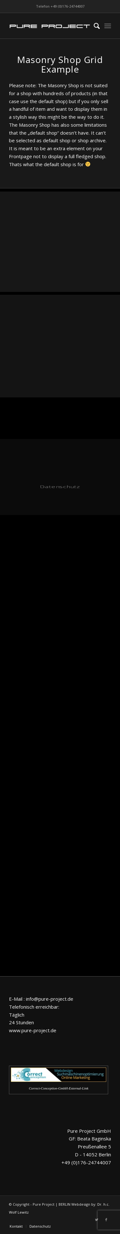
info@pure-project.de (49, 999)
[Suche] (93, 26)
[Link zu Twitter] (96, 1219)
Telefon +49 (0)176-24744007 (60, 6)
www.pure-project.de (32, 1030)
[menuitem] (93, 26)
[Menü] (107, 25)
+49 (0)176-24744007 (86, 1162)
